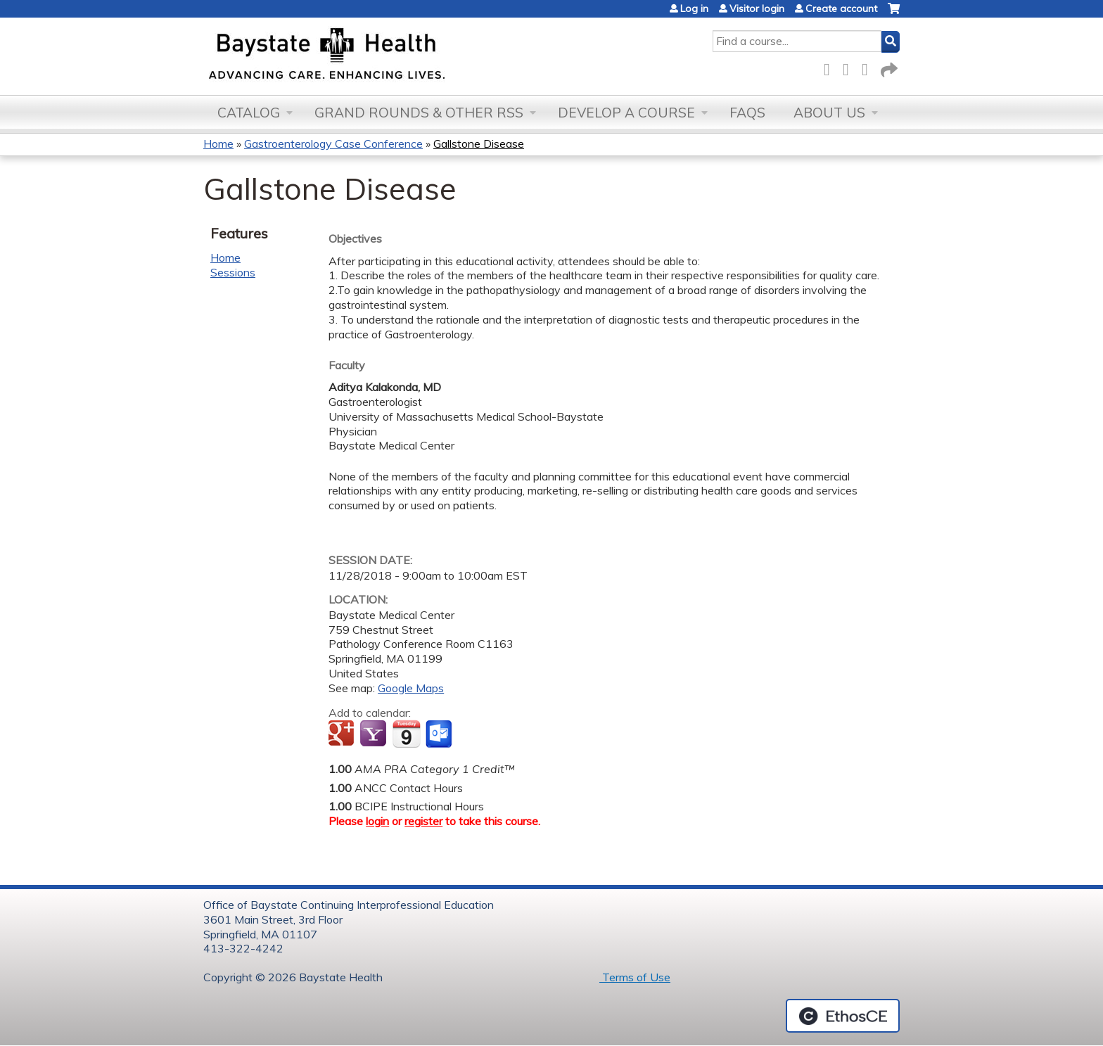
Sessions (232, 272)
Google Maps (411, 688)
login (377, 821)
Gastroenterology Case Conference (333, 143)
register (423, 821)
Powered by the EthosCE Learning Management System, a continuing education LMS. (843, 1016)
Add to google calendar (343, 734)
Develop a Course (626, 112)
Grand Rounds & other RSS (418, 112)
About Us (829, 112)
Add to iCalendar (406, 734)
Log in (694, 8)
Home (218, 143)
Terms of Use (634, 977)
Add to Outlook (440, 734)
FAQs (747, 112)
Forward (888, 67)
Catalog (248, 112)
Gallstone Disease (478, 143)
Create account (841, 8)
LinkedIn (869, 67)
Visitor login (756, 8)
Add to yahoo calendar (374, 734)
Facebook (831, 67)
